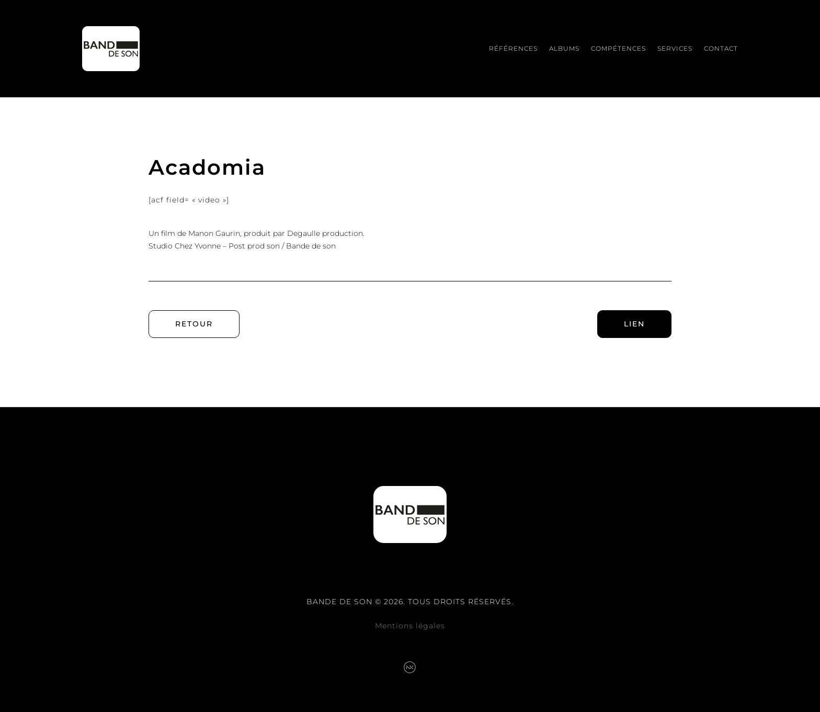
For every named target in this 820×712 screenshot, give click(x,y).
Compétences (618, 48)
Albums (564, 48)
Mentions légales (410, 625)
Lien (634, 324)
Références (513, 48)
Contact (721, 48)
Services (674, 48)
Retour (194, 324)
